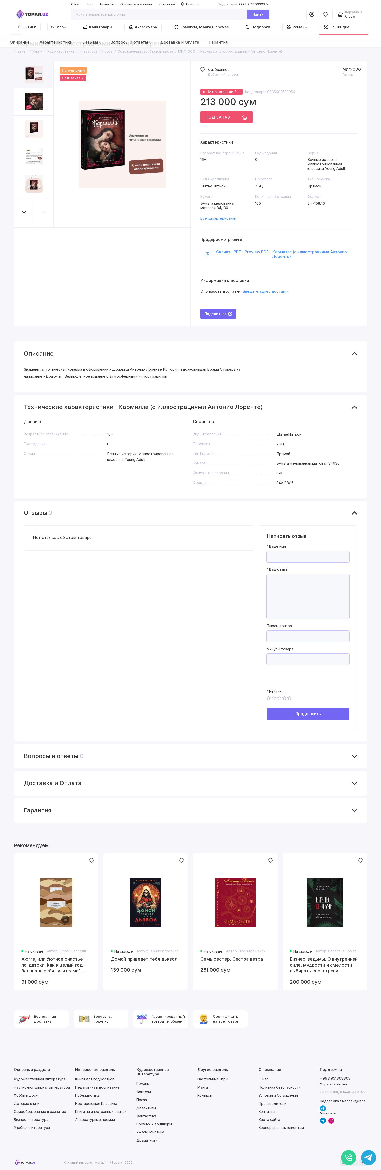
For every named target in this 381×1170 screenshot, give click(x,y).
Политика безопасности (280, 1087)
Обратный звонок (334, 1084)
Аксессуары (143, 27)
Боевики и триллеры (154, 1124)
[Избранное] (325, 14)
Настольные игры (212, 1079)
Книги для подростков (94, 1079)
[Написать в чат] (368, 1157)
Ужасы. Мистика (150, 1132)
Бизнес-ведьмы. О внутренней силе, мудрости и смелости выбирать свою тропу (324, 964)
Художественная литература (40, 1079)
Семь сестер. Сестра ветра (231, 959)
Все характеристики (218, 218)
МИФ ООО (352, 69)
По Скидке (336, 27)
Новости (107, 4)
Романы (296, 27)
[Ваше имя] (308, 556)
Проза (141, 1100)
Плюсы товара (279, 626)
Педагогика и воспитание (97, 1087)
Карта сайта (269, 1120)
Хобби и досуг (26, 1095)
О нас (75, 4)
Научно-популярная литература (42, 1087)
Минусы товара (280, 649)
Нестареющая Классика (96, 1103)
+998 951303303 (243, 4)
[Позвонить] (348, 1157)
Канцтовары (97, 27)
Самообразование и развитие (40, 1111)
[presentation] (304, 679)
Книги (27, 27)
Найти (258, 14)
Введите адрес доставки (266, 291)
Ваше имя (277, 546)
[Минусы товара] (308, 659)
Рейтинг (276, 691)
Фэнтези (143, 1092)
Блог (90, 4)
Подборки (257, 27)
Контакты (167, 4)
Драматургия (148, 1140)
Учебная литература (32, 1127)
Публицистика (87, 1095)
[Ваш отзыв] (308, 596)
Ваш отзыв (278, 569)
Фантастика (146, 1116)
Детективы (146, 1108)
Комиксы (204, 1095)
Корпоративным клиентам (281, 1127)
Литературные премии (95, 1120)
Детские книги (26, 1103)
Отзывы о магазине (136, 4)
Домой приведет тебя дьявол (144, 959)
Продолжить (308, 713)
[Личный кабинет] (311, 14)
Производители (272, 1103)
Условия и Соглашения (278, 1095)
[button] (24, 212)
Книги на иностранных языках (101, 1111)
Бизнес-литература (31, 1120)
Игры (58, 27)
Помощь (190, 4)
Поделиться (218, 314)
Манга (202, 1087)
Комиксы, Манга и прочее (201, 27)
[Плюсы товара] (308, 636)
